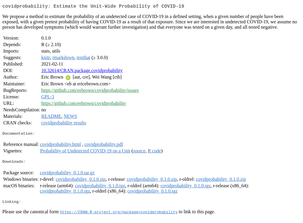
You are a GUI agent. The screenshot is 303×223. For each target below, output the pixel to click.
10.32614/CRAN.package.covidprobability (82, 71)
